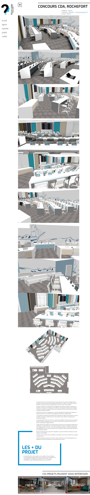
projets (4, 32)
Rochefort (71, 12)
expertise (5, 28)
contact (4, 36)
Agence (4, 24)
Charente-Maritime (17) (81, 12)
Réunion (70, 10)
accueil (4, 20)
